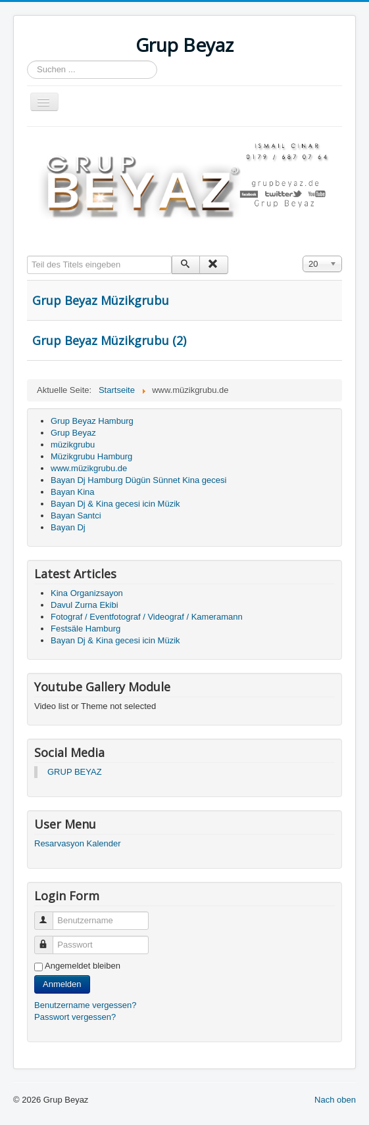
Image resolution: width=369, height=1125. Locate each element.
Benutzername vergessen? (85, 1005)
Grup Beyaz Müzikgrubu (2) (109, 340)
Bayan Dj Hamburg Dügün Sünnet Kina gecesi (138, 480)
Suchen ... (27, 60)
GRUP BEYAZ (74, 772)
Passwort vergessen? (75, 1017)
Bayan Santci (76, 515)
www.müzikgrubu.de (89, 468)
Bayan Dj (68, 527)
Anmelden (62, 984)
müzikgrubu (73, 444)
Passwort (49, 939)
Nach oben (335, 1100)
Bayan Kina (73, 492)
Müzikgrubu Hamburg (91, 456)
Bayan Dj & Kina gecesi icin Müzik (115, 504)
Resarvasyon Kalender (77, 843)
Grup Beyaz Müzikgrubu (100, 300)
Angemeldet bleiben (82, 966)
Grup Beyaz (73, 433)
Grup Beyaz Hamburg (92, 421)
